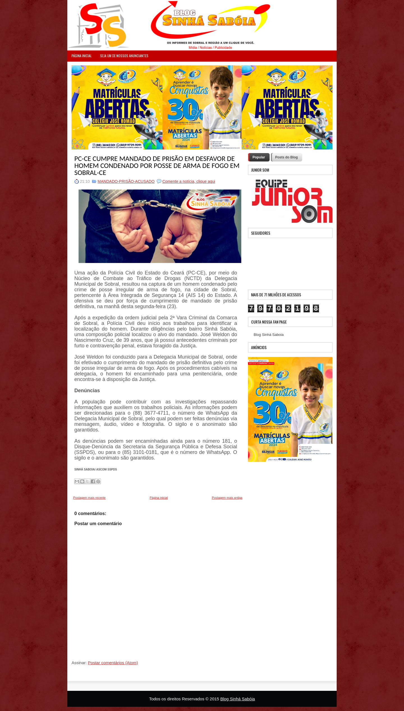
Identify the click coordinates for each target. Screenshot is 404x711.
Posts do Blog (286, 157)
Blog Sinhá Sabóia (237, 698)
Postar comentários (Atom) (113, 662)
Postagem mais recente (89, 497)
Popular (258, 157)
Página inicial (159, 497)
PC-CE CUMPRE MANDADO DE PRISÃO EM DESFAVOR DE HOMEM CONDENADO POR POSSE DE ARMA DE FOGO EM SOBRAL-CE (157, 165)
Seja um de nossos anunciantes (124, 55)
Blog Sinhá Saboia (269, 335)
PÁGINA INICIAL (82, 55)
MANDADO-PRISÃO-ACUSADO (126, 181)
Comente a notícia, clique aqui (188, 181)
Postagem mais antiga (227, 497)
